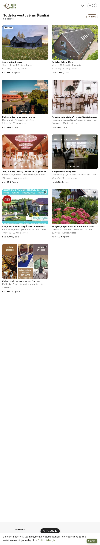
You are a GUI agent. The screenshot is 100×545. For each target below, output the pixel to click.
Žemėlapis (50, 531)
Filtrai (92, 17)
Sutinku (92, 541)
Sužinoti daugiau (47, 540)
